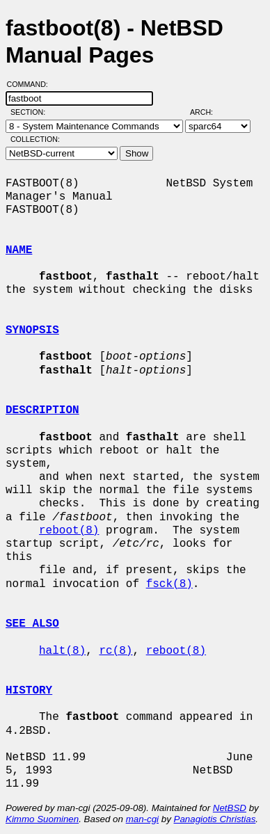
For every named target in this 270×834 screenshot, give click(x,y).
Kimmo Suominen (42, 819)
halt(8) (62, 651)
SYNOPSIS (32, 330)
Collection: (35, 139)
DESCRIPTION (42, 410)
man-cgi (142, 819)
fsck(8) (169, 584)
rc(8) (115, 651)
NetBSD (229, 808)
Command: (31, 84)
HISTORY (29, 690)
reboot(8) (69, 530)
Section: (30, 112)
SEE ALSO (32, 624)
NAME (19, 250)
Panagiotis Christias (215, 819)
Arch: (207, 112)
